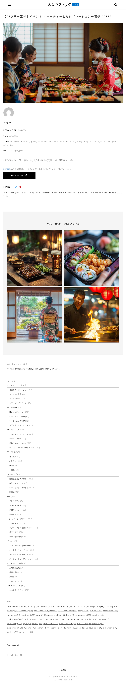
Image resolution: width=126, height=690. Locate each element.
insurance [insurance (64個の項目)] (13, 615)
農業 (11, 577)
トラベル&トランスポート (17, 519)
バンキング (13, 461)
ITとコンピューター (17, 412)
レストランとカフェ (17, 590)
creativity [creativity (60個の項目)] (111, 606)
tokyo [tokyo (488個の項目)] (72, 628)
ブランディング (15, 439)
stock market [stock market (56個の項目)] (15, 628)
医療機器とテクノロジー (18, 479)
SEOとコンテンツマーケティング (22, 447)
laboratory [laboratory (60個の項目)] (84, 615)
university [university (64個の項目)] (100, 628)
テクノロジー (12, 407)
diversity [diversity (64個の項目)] (13, 611)
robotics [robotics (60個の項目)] (98, 623)
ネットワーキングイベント (19, 550)
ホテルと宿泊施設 (16, 537)
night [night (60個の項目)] (27, 623)
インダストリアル (14, 563)
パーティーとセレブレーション (21, 559)
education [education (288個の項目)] (41, 611)
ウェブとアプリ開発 (17, 416)
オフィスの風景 (15, 394)
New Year (99, 141)
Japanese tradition (44, 141)
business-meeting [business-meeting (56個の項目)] (62, 606)
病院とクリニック (16, 483)
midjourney (71, 141)
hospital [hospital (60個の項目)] (83, 611)
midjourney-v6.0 (85, 141)
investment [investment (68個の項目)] (28, 615)
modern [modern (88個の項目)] (91, 619)
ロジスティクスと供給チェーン (21, 528)
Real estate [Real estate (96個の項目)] (84, 623)
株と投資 (12, 456)
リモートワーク (15, 399)
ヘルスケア (11, 474)
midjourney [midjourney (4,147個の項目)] (15, 619)
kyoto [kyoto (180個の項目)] (71, 615)
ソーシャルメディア (17, 421)
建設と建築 (13, 572)
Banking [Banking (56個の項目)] (33, 606)
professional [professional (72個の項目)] (50, 623)
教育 (9, 496)
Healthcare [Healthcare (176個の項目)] (69, 611)
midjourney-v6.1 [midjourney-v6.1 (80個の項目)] (75, 619)
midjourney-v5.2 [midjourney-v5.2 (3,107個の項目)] (34, 619)
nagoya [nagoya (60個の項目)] (103, 619)
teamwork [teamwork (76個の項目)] (43, 628)
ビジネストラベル (16, 523)
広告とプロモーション (18, 443)
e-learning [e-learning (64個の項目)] (26, 611)
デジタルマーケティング (18, 434)
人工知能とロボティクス (18, 425)
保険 (11, 465)
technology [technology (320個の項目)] (59, 628)
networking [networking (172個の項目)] (14, 623)
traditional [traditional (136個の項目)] (86, 628)
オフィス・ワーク (14, 385)
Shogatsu (9, 145)
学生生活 (12, 514)
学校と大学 (13, 501)
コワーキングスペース (18, 403)
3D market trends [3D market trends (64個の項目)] (17, 606)
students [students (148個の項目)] (30, 628)
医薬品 (12, 492)
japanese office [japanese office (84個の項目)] (56, 615)
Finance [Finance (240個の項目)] (55, 611)
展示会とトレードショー (18, 554)
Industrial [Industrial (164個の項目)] (96, 611)
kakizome (59, 141)
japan (32, 141)
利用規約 (7, 169)
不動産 (12, 470)
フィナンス (11, 452)
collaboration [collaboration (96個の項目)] (81, 606)
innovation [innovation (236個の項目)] (110, 611)
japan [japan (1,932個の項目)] (41, 615)
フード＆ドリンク (14, 585)
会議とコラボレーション (18, 390)
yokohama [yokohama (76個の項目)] (26, 632)
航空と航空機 (14, 532)
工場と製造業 (14, 568)
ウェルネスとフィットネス (19, 488)
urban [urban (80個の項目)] (111, 628)
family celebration (19, 141)
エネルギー (13, 581)
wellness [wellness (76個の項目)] (12, 632)
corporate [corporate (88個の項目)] (97, 606)
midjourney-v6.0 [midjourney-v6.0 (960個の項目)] (55, 619)
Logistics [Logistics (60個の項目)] (97, 615)
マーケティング (13, 430)
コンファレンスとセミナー (19, 545)
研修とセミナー (15, 510)
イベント (10, 541)
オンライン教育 (15, 505)
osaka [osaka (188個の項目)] (37, 623)
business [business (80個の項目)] (46, 606)
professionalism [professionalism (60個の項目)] (67, 623)
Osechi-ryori (110, 141)
